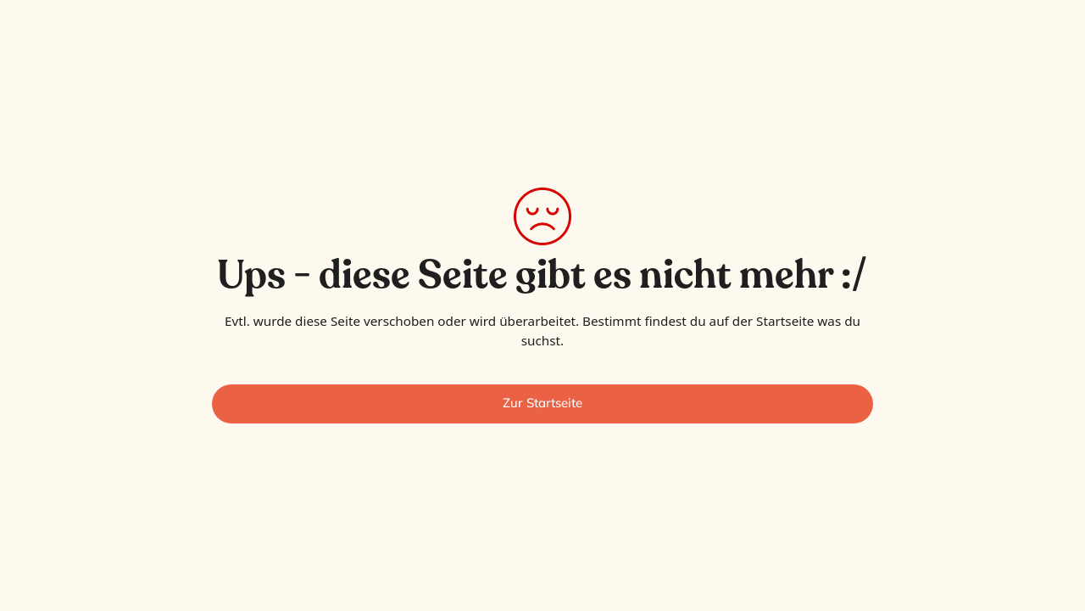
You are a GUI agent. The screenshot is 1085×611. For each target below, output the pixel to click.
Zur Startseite (542, 403)
